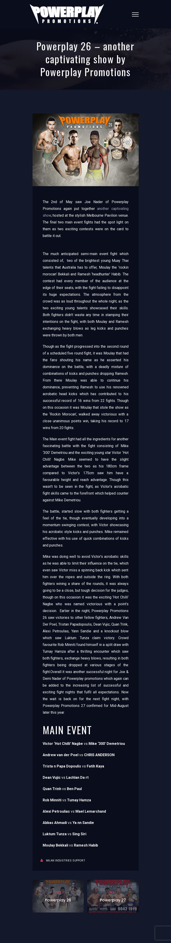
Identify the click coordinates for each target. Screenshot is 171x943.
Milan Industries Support (65, 860)
